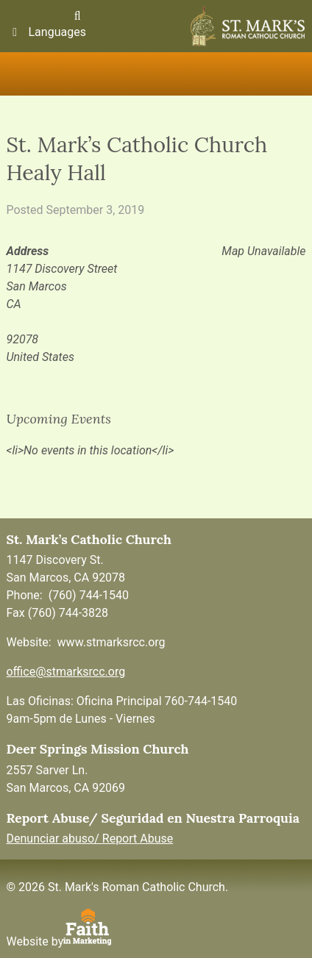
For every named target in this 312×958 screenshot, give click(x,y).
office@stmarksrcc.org (65, 672)
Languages (46, 32)
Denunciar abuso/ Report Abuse (89, 839)
